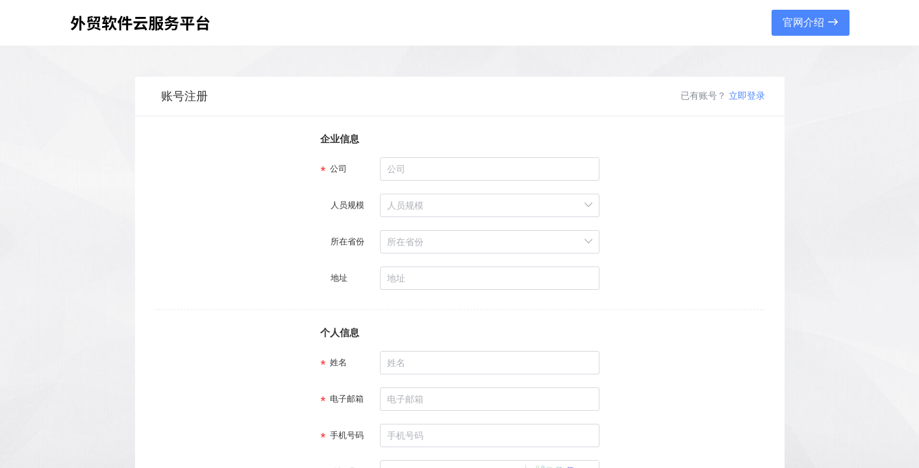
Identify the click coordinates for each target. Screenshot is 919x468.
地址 (339, 278)
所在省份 (347, 241)
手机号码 (347, 435)
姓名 (339, 362)
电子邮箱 (347, 399)
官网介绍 (810, 22)
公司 (339, 169)
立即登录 (747, 95)
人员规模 (347, 205)
